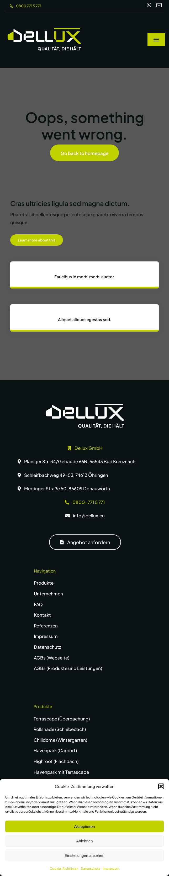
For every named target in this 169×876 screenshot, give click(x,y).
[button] (161, 786)
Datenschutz (90, 868)
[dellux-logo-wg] (44, 30)
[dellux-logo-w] (85, 406)
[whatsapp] (149, 5)
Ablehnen (84, 841)
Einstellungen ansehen (84, 855)
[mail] (159, 5)
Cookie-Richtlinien (64, 868)
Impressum (111, 868)
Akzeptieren (84, 826)
